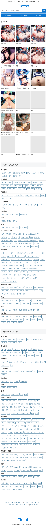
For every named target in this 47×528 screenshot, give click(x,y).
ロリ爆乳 (41, 173)
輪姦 (35, 316)
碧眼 (23, 294)
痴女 (22, 237)
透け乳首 (21, 243)
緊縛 (7, 316)
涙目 (21, 227)
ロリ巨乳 (4, 176)
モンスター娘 (37, 300)
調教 (7, 319)
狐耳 (7, 300)
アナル (4, 189)
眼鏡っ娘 (4, 262)
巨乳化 (23, 173)
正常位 (15, 221)
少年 (3, 198)
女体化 (16, 214)
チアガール (13, 281)
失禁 (21, 319)
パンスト (4, 272)
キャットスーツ (38, 265)
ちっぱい (34, 173)
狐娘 (28, 303)
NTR (38, 234)
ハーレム (36, 243)
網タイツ (16, 272)
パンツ (37, 256)
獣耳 (11, 300)
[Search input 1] (22, 10)
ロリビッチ (9, 195)
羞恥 (3, 227)
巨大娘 (9, 189)
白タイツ (10, 268)
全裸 (3, 234)
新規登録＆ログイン (17, 502)
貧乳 (28, 173)
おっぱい (4, 173)
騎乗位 (4, 221)
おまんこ (40, 185)
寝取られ (4, 237)
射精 (31, 237)
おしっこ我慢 (14, 319)
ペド (7, 198)
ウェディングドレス (25, 278)
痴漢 (8, 246)
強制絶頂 (33, 319)
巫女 (29, 275)
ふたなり (8, 310)
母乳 (19, 176)
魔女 (21, 265)
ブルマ (16, 278)
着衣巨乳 (25, 268)
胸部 (32, 189)
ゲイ (7, 214)
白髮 (3, 291)
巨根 (28, 189)
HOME (7, 502)
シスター (4, 265)
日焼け (13, 294)
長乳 (10, 176)
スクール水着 (13, 275)
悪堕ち (15, 234)
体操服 (24, 275)
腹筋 (15, 185)
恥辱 (25, 227)
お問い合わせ (34, 504)
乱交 (15, 240)
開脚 (19, 240)
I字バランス (28, 243)
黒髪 (11, 287)
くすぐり (14, 322)
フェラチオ (28, 205)
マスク (22, 262)
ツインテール (34, 291)
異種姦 (15, 310)
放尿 (3, 319)
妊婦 (29, 182)
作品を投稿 (8, 15)
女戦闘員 (4, 275)
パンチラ (32, 262)
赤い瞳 (19, 294)
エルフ (16, 300)
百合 (3, 214)
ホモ (11, 214)
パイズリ (4, 205)
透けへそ (22, 246)
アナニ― (4, 208)
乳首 (19, 189)
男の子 (43, 195)
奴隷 (8, 322)
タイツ (30, 259)
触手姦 (30, 310)
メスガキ (16, 195)
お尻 (27, 185)
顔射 (10, 205)
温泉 (3, 243)
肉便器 (4, 322)
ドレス (30, 272)
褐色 (26, 291)
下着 (18, 256)
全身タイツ (36, 278)
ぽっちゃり (16, 182)
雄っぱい (38, 189)
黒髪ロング (29, 287)
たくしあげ (31, 234)
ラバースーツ (36, 253)
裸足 (38, 262)
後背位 (9, 221)
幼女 (22, 195)
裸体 (7, 243)
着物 (33, 275)
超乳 (14, 173)
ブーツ (11, 272)
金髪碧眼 (41, 287)
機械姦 (20, 310)
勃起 (32, 246)
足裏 (24, 189)
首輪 (26, 262)
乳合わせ (25, 240)
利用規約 (11, 504)
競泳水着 (36, 259)
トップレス (5, 281)
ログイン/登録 (23, 15)
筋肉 (20, 185)
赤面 (12, 227)
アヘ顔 (8, 227)
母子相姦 (36, 310)
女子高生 (23, 259)
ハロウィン (30, 256)
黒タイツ (23, 272)
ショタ (32, 195)
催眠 (39, 316)
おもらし (25, 316)
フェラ (22, 205)
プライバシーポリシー (22, 504)
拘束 (3, 316)
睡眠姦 (20, 322)
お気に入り (38, 15)
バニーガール (15, 259)
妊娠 (19, 234)
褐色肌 (22, 291)
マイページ (38, 502)
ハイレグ (15, 262)
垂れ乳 (15, 176)
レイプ (12, 316)
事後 (11, 240)
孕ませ (41, 240)
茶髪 (40, 291)
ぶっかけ (15, 205)
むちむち (24, 182)
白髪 (7, 287)
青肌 (7, 291)
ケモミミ (10, 303)
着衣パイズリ (34, 240)
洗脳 (31, 316)
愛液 (28, 246)
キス (35, 205)
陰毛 (7, 185)
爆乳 (10, 173)
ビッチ (4, 246)
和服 (19, 275)
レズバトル (14, 246)
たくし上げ (13, 243)
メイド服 (36, 272)
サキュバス (23, 300)
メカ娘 (23, 303)
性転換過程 (23, 214)
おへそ (40, 182)
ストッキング (28, 265)
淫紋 (43, 253)
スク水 (42, 259)
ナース (43, 272)
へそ (3, 185)
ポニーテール (14, 291)
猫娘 (40, 303)
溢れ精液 (37, 237)
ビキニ (23, 256)
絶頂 (17, 227)
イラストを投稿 (29, 502)
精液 (27, 237)
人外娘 (4, 303)
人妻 (10, 262)
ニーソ (4, 268)
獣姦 (25, 310)
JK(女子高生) (11, 256)
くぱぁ (25, 234)
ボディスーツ (6, 259)
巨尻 (11, 185)
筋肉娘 (35, 182)
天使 (29, 300)
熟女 (11, 198)
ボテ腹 (9, 182)
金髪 (3, 287)
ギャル (11, 265)
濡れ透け (14, 237)
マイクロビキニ (10, 253)
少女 (26, 195)
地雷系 (16, 265)
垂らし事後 (5, 240)
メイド (4, 256)
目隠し (40, 319)
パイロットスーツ (7, 278)
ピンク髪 (21, 287)
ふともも (33, 185)
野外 (36, 246)
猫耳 (3, 300)
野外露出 (8, 234)
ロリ (3, 195)
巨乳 (18, 173)
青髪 (35, 287)
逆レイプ (26, 319)
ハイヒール (17, 268)
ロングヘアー (6, 294)
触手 (3, 310)
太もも (15, 189)
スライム (16, 303)
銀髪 (15, 287)
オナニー (40, 205)
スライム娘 (34, 303)
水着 (3, 253)
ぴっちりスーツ (25, 253)
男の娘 (37, 195)
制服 (18, 253)
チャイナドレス (34, 268)
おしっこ (18, 316)
